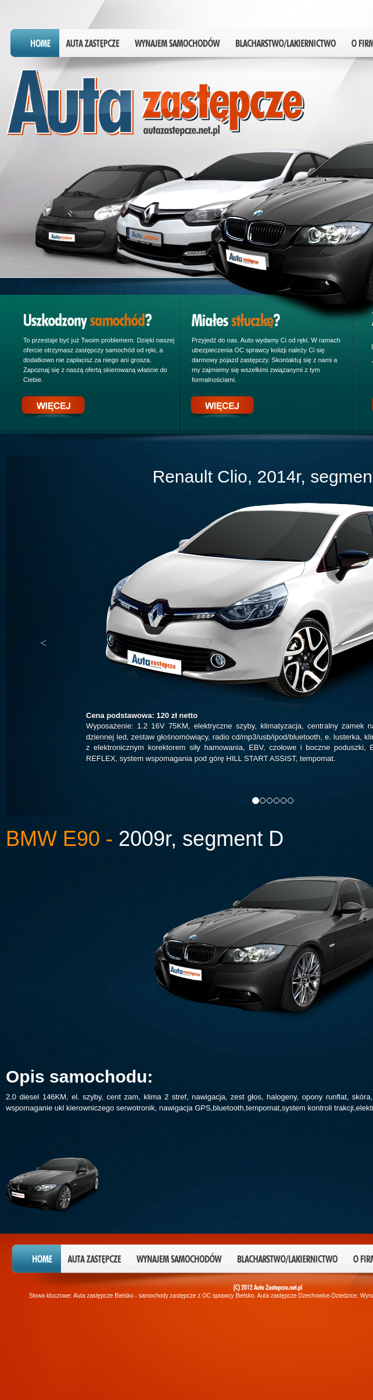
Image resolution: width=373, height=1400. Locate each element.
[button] (46, 635)
